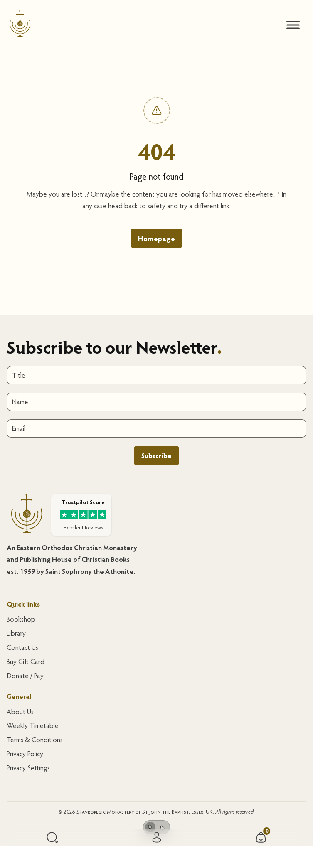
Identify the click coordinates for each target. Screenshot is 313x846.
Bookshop (21, 619)
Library (16, 633)
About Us (20, 711)
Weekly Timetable (33, 725)
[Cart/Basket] (261, 837)
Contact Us (22, 647)
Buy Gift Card (25, 661)
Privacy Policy (25, 753)
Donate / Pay (25, 675)
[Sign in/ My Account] (157, 837)
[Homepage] (20, 25)
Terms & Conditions (35, 739)
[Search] (52, 837)
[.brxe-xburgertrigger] (293, 25)
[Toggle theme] (156, 827)
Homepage (156, 238)
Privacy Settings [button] (28, 767)
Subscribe (156, 455)
